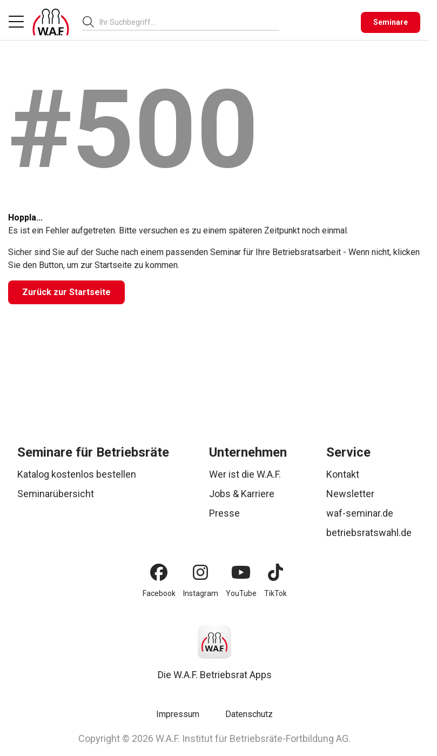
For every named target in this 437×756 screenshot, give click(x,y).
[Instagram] (200, 572)
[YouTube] (241, 572)
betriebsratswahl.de (369, 532)
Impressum (177, 714)
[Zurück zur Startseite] (66, 292)
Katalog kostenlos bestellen (76, 474)
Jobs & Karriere (241, 493)
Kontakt (342, 474)
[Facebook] (159, 572)
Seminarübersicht (55, 493)
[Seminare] (390, 22)
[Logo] (50, 22)
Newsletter (350, 493)
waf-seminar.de (359, 513)
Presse (224, 513)
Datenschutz (249, 714)
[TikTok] (275, 572)
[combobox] (189, 22)
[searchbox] (185, 22)
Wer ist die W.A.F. (245, 474)
